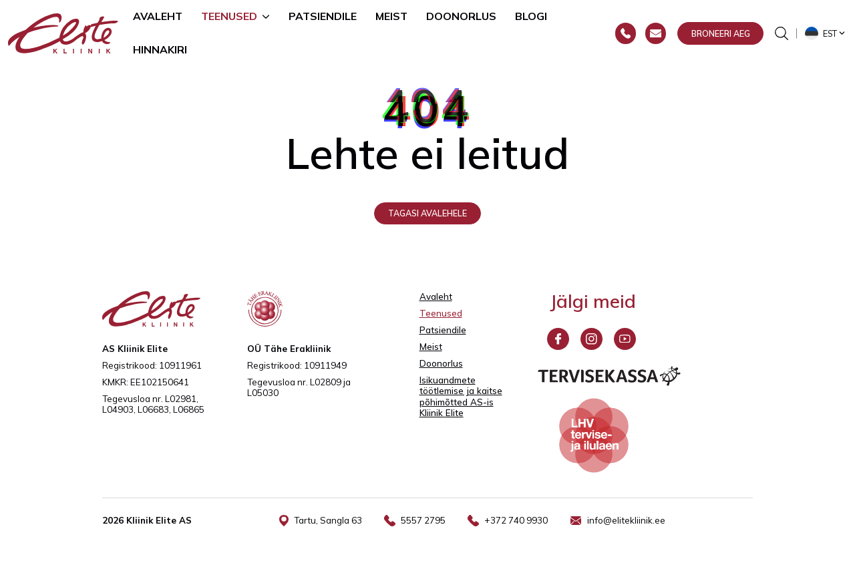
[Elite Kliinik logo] (63, 32)
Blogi (531, 16)
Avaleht (157, 16)
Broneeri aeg (720, 33)
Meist (391, 16)
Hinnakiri (160, 49)
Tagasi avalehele (427, 213)
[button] (826, 33)
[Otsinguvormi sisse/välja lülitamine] (781, 33)
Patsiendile (323, 16)
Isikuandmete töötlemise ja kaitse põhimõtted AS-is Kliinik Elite (460, 397)
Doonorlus (461, 16)
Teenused (229, 16)
